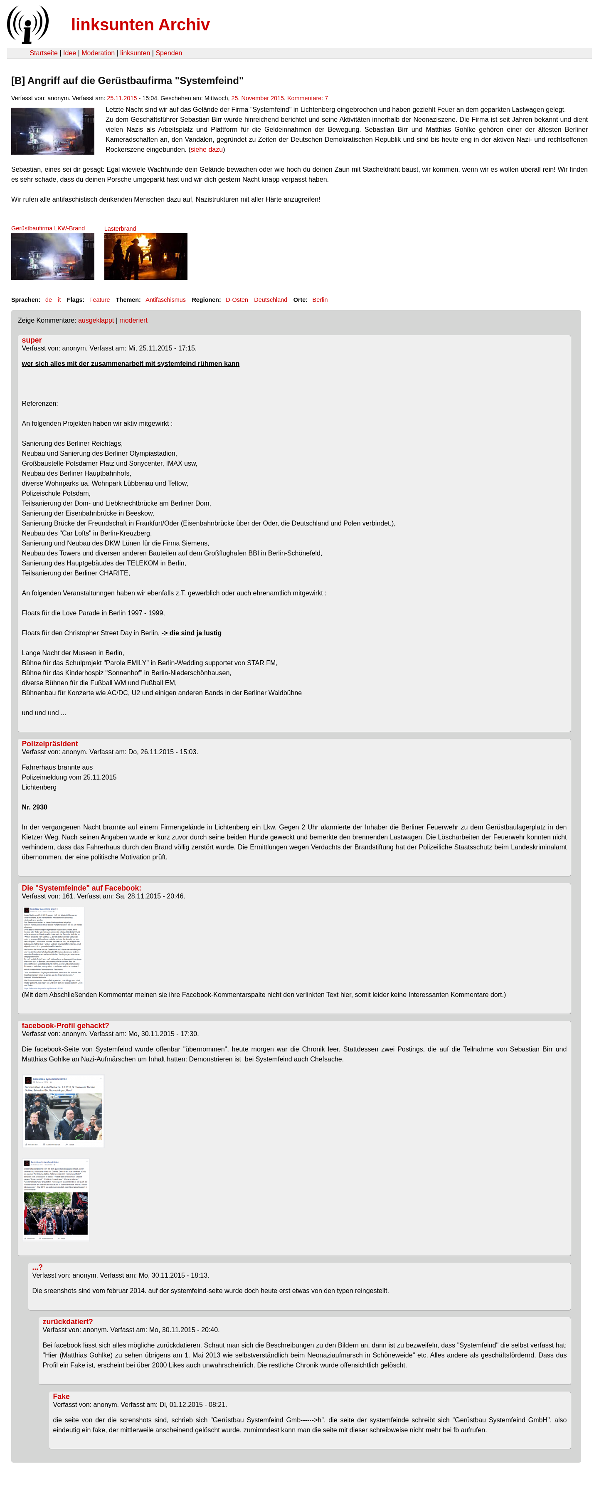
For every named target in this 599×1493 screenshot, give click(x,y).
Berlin (320, 299)
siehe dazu (207, 149)
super (32, 340)
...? (37, 1267)
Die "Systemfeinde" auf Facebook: (82, 888)
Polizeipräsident (50, 744)
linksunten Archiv (140, 24)
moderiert (133, 320)
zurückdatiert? (68, 1322)
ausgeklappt (96, 320)
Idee (69, 53)
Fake (61, 1396)
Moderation (98, 53)
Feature (99, 299)
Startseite (44, 53)
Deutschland (270, 299)
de (48, 299)
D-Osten (237, 299)
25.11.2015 (122, 98)
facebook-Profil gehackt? (65, 1026)
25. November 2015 (258, 98)
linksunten (135, 53)
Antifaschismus (165, 299)
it (59, 299)
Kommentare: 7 (307, 98)
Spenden (168, 53)
